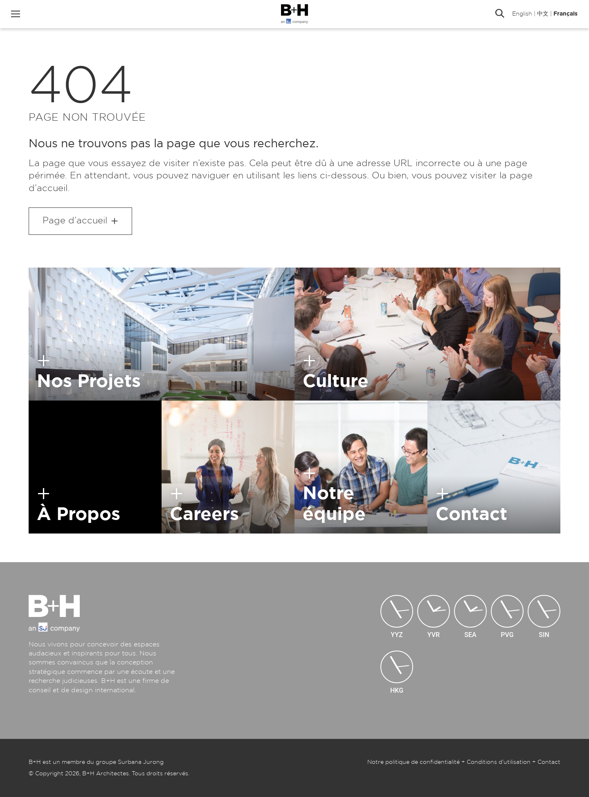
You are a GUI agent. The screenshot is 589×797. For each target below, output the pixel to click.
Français (565, 14)
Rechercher (499, 14)
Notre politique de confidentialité (413, 762)
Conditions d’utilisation (499, 762)
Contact (548, 762)
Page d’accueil (75, 220)
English (521, 14)
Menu (16, 14)
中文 (542, 14)
